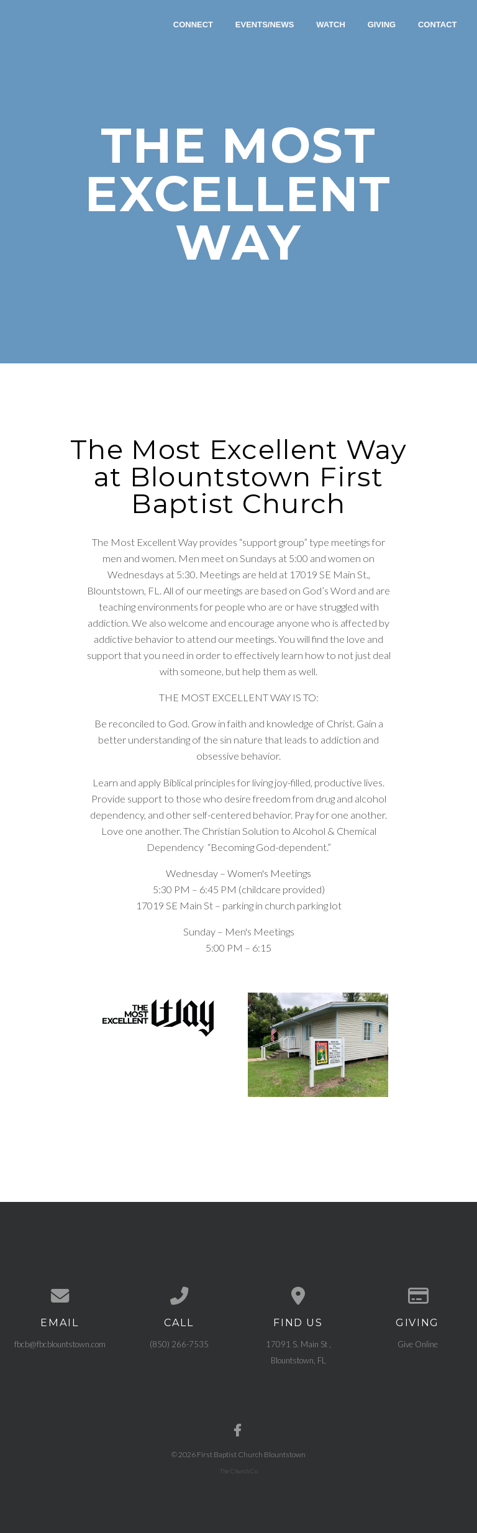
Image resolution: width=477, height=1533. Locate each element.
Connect (193, 24)
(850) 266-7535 (179, 1344)
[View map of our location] (298, 1296)
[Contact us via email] (59, 1296)
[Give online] (417, 1296)
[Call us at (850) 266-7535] (179, 1296)
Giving (382, 24)
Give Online (418, 1344)
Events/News (264, 24)
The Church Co (239, 1470)
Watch (330, 24)
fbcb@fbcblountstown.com (60, 1344)
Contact (437, 24)
